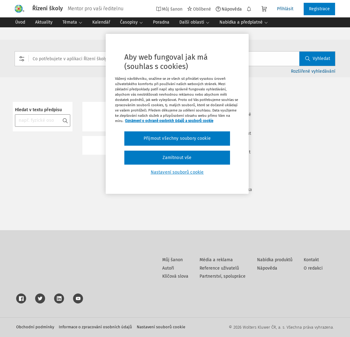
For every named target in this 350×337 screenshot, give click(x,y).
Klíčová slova (175, 276)
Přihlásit (285, 8)
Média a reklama (216, 259)
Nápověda (229, 9)
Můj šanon (169, 9)
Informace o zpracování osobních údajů (95, 327)
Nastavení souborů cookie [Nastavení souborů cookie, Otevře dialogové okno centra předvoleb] (177, 172)
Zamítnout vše (177, 157)
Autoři (168, 268)
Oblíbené (199, 9)
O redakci (313, 268)
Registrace (319, 8)
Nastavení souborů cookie (161, 327)
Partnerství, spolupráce (223, 276)
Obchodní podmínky (35, 327)
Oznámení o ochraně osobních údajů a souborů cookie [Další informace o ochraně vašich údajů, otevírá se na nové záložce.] (169, 121)
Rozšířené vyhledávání (313, 71)
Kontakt (311, 259)
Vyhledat (317, 58)
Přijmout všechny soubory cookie (177, 138)
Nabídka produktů (274, 259)
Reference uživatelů (219, 268)
